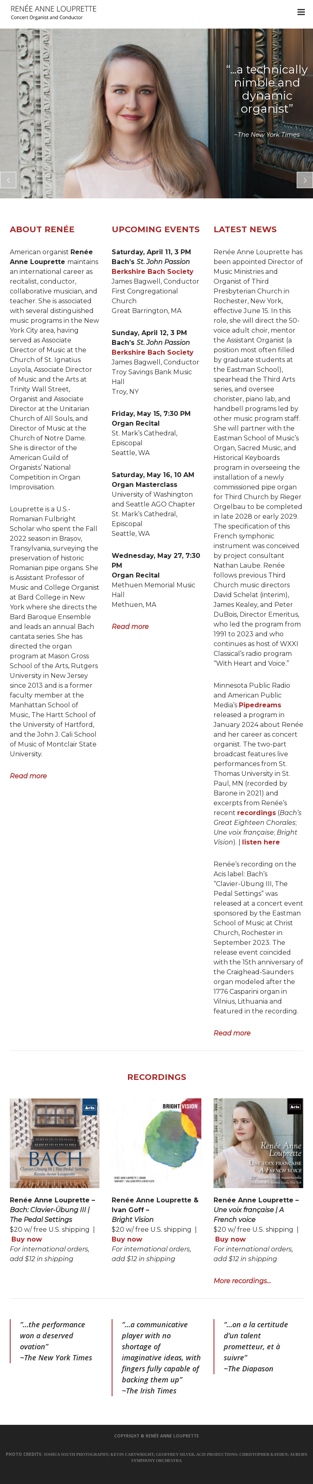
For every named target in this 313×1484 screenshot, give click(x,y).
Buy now (26, 1239)
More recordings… (242, 1281)
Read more (28, 776)
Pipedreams (260, 705)
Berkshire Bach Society (153, 271)
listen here (261, 842)
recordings (256, 813)
